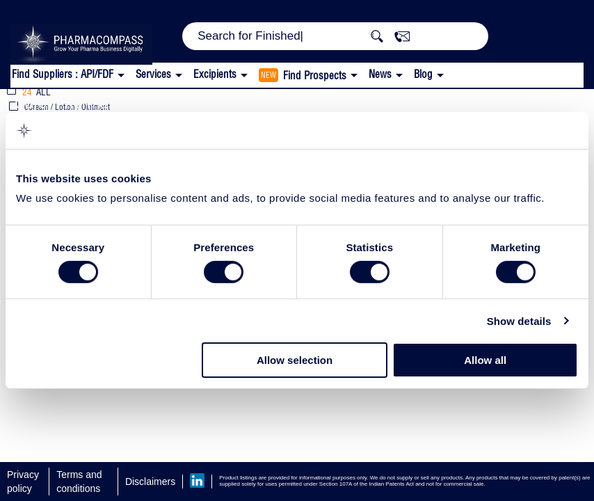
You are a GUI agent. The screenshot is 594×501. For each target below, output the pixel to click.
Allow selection (294, 360)
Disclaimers (150, 481)
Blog (423, 74)
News (380, 74)
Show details (519, 321)
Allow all (485, 360)
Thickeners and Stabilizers (262, 102)
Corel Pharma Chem (83, 102)
